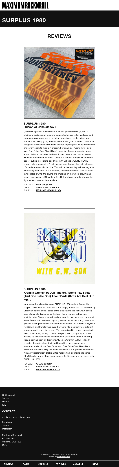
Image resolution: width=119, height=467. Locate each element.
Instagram (7, 428)
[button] (111, 464)
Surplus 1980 (35, 123)
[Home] (25, 7)
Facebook (7, 422)
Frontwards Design (63, 456)
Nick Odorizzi (44, 184)
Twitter (5, 425)
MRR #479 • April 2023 (48, 369)
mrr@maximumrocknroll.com (16, 417)
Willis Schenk (44, 364)
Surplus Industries (47, 187)
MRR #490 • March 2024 (48, 190)
